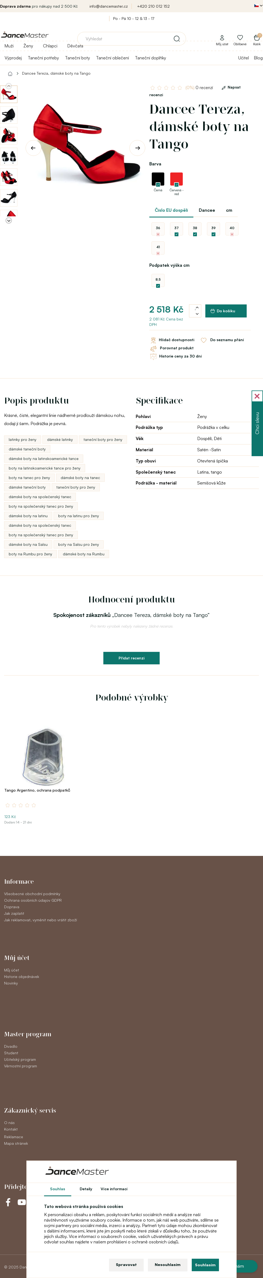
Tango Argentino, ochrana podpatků (37, 790)
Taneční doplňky (150, 57)
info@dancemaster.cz (108, 6)
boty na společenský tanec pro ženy (41, 506)
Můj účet (11, 970)
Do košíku (223, 311)
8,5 (158, 279)
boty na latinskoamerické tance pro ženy (45, 468)
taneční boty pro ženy (102, 439)
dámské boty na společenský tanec (40, 496)
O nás (9, 1122)
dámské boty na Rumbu (83, 554)
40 (232, 228)
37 (176, 228)
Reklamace (13, 1136)
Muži (9, 46)
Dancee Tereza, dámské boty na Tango (56, 73)
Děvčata (75, 46)
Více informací (114, 1188)
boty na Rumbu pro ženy (30, 554)
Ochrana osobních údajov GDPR (33, 900)
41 (158, 247)
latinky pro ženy (22, 439)
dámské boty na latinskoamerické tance (44, 458)
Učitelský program (20, 1059)
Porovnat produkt (171, 348)
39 (213, 228)
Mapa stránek (16, 1143)
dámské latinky (60, 439)
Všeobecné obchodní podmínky (32, 893)
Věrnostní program (20, 1066)
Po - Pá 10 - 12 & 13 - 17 (133, 18)
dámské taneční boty (27, 449)
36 (158, 228)
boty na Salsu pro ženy (78, 544)
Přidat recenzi (131, 658)
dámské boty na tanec (80, 477)
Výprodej (13, 57)
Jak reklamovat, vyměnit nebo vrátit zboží (40, 919)
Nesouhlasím (168, 1264)
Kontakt (11, 1129)
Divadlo (10, 1046)
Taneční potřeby (43, 57)
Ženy (28, 46)
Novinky (11, 983)
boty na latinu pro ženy (78, 515)
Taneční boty (77, 57)
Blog (258, 57)
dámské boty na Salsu (28, 544)
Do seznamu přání (222, 340)
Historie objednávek (21, 976)
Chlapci (50, 46)
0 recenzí (199, 87)
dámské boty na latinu (28, 515)
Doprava (11, 906)
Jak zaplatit (14, 913)
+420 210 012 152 (153, 6)
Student (11, 1052)
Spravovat (126, 1264)
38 (195, 228)
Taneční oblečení (112, 57)
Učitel (243, 57)
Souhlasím (205, 1264)
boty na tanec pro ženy (29, 477)
